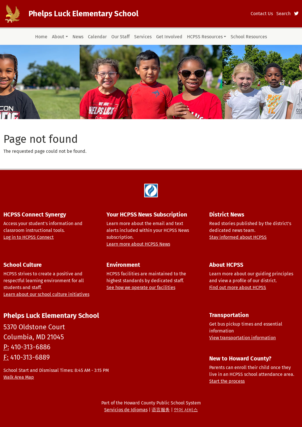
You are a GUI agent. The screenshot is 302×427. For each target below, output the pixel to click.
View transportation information (242, 337)
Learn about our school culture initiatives (46, 294)
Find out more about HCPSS (237, 287)
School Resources (249, 36)
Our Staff (120, 36)
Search (283, 13)
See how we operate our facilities (140, 287)
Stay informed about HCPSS (238, 237)
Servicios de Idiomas (126, 409)
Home (41, 36)
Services (143, 36)
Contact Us (262, 13)
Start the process (227, 381)
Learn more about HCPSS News (138, 244)
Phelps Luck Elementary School (83, 13)
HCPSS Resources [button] (205, 36)
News (78, 36)
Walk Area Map (18, 377)
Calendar (97, 36)
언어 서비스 (186, 409)
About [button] (58, 36)
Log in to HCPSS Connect (28, 237)
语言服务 (161, 409)
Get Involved (169, 36)
